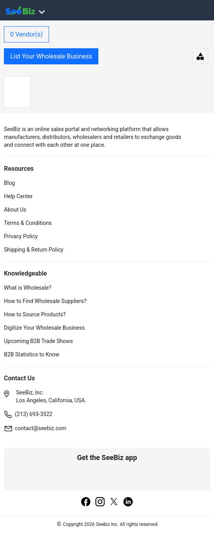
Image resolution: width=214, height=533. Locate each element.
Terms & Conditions (28, 223)
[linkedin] (128, 502)
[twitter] (114, 502)
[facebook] (86, 502)
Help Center (18, 196)
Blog (9, 183)
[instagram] (100, 502)
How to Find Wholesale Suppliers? (45, 301)
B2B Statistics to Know (31, 354)
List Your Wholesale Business (51, 56)
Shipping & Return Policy (33, 249)
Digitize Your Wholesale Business (44, 328)
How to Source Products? (35, 314)
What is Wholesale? (27, 288)
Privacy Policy (21, 236)
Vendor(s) (26, 34)
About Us (15, 209)
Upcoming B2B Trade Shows (38, 341)
